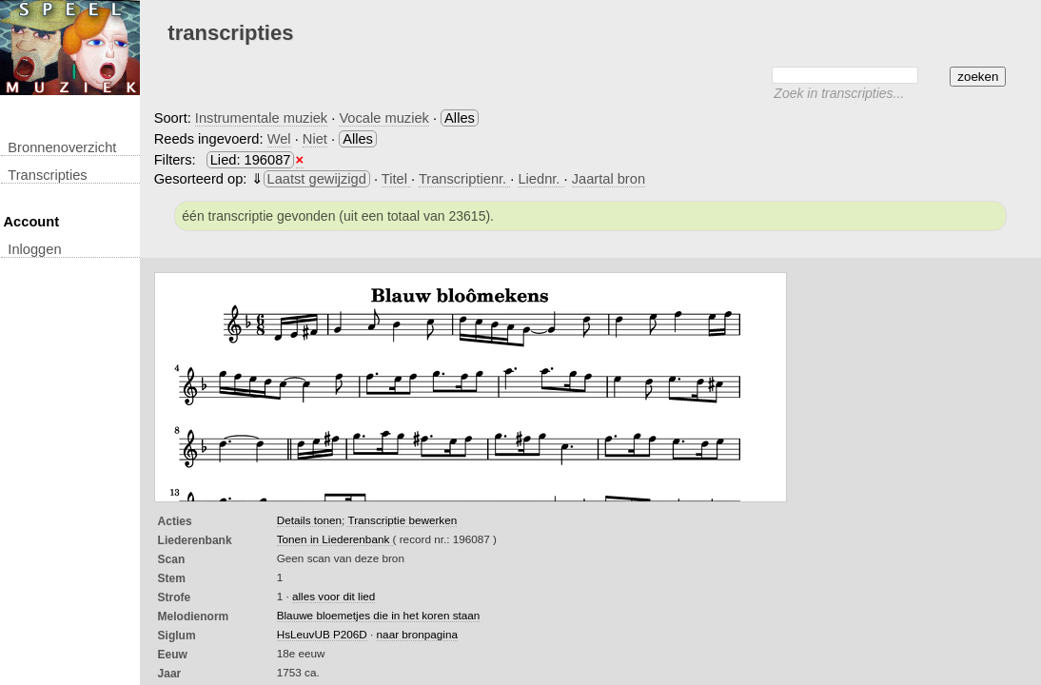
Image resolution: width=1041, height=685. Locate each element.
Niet (315, 139)
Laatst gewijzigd (316, 178)
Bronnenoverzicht (62, 147)
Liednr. (540, 178)
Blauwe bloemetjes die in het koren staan (379, 615)
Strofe (174, 597)
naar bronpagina (417, 634)
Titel (396, 178)
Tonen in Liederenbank (335, 539)
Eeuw (172, 654)
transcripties (47, 175)
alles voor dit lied (333, 596)
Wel (279, 139)
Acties (175, 521)
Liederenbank (195, 540)
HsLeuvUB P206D (322, 634)
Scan (172, 559)
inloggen (34, 249)
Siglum (177, 635)
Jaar (170, 673)
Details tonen (309, 520)
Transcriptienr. (464, 178)
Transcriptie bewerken (402, 520)
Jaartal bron (608, 178)
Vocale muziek (384, 118)
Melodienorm (193, 616)
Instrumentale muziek (261, 118)
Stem (172, 578)
